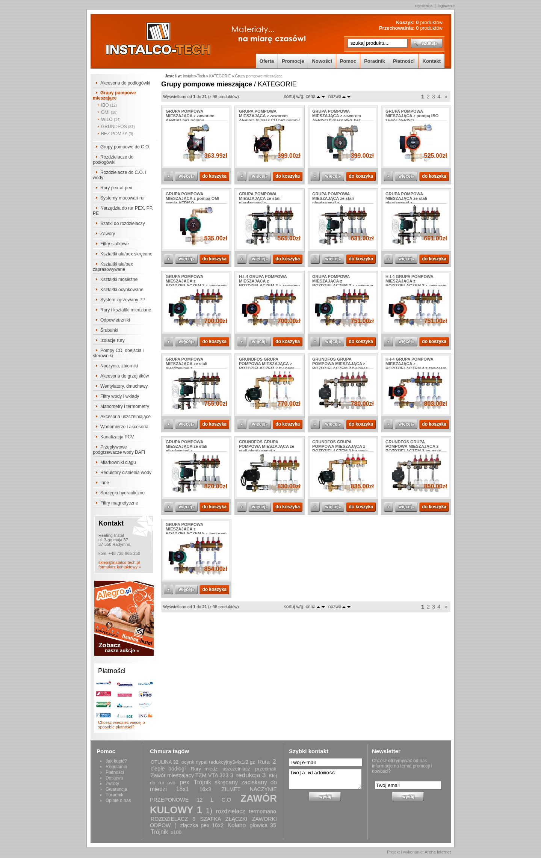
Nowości (322, 61)
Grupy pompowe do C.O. (125, 147)
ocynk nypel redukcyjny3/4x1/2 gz (218, 762)
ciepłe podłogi (168, 769)
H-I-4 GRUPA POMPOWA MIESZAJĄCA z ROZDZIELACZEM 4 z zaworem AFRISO (415, 366)
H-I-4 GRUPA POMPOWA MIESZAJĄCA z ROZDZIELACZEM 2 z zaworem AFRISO (269, 283)
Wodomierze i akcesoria (124, 426)
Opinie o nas (118, 800)
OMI (109, 112)
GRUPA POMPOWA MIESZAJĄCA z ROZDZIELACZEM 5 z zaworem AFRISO (196, 531)
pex (184, 782)
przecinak (265, 769)
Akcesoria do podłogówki (125, 83)
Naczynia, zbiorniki (119, 366)
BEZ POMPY (117, 133)
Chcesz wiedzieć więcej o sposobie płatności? (121, 724)
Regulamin (116, 766)
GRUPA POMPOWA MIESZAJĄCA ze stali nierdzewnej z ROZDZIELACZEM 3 (333, 201)
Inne (104, 482)
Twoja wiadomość (325, 779)
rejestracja (423, 6)
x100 (176, 832)
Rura (264, 762)
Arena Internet (438, 852)
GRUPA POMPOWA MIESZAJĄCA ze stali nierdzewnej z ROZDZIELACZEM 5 (186, 366)
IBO (109, 105)
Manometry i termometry (124, 406)
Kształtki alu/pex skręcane (126, 254)
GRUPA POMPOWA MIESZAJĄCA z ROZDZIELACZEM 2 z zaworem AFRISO (196, 283)
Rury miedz (204, 769)
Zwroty (112, 783)
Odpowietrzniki (115, 320)
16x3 (205, 789)
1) (209, 811)
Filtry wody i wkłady (119, 396)
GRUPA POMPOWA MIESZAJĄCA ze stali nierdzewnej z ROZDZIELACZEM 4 (406, 201)
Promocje (293, 61)
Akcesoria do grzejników (124, 376)
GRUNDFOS (118, 126)
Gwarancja (116, 789)
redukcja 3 (251, 775)
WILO (111, 119)
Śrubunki (109, 330)
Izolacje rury (112, 340)
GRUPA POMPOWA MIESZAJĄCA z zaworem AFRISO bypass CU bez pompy (269, 115)
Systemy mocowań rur (122, 198)
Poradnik (374, 61)
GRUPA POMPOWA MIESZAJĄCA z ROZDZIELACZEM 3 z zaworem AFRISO (342, 283)
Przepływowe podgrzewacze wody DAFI (119, 449)
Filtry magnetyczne (119, 503)
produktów (429, 22)
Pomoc (348, 61)
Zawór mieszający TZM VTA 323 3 (192, 775)
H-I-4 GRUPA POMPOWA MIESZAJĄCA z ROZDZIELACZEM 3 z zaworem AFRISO (415, 283)
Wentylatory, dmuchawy (124, 386)
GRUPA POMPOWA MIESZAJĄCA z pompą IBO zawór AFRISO (411, 115)
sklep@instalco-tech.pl (119, 562)
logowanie (446, 6)
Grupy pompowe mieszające (114, 95)
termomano (262, 811)
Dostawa (114, 778)
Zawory (107, 233)
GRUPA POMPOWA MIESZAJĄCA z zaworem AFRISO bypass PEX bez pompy (336, 118)
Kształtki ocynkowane (122, 289)
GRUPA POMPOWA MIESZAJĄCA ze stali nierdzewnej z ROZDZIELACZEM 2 (260, 201)
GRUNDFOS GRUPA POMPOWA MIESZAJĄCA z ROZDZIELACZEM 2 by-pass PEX (340, 366)
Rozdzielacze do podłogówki (113, 159)
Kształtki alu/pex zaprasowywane (113, 266)
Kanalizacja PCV (117, 437)
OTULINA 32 (164, 762)
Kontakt (432, 61)
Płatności (404, 61)
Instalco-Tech (194, 76)
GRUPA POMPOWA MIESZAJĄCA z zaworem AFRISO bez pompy (190, 115)
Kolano (237, 825)
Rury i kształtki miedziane (125, 310)
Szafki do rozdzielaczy (122, 223)
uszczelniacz (236, 769)
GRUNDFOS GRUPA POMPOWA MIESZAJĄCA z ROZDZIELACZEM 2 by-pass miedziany (267, 366)
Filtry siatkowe (114, 243)
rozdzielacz (230, 811)
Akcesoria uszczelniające (125, 416)
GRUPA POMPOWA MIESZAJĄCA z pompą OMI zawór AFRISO (192, 198)
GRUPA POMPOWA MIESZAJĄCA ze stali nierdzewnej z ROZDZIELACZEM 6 (186, 449)
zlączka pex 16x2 (202, 825)
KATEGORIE (220, 76)
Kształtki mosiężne (119, 279)
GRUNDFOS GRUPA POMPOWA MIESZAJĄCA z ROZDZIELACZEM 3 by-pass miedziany (340, 449)
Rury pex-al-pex (116, 187)
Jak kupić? (116, 761)
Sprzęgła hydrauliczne (122, 492)
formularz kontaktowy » (119, 567)
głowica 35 (263, 825)
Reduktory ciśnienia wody (125, 472)
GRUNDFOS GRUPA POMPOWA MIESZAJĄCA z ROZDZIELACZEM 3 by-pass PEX (413, 449)
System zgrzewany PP (122, 299)
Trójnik (159, 832)
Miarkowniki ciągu (118, 462)
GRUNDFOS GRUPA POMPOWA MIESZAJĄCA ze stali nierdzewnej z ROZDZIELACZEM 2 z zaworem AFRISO (269, 451)
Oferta (267, 61)
